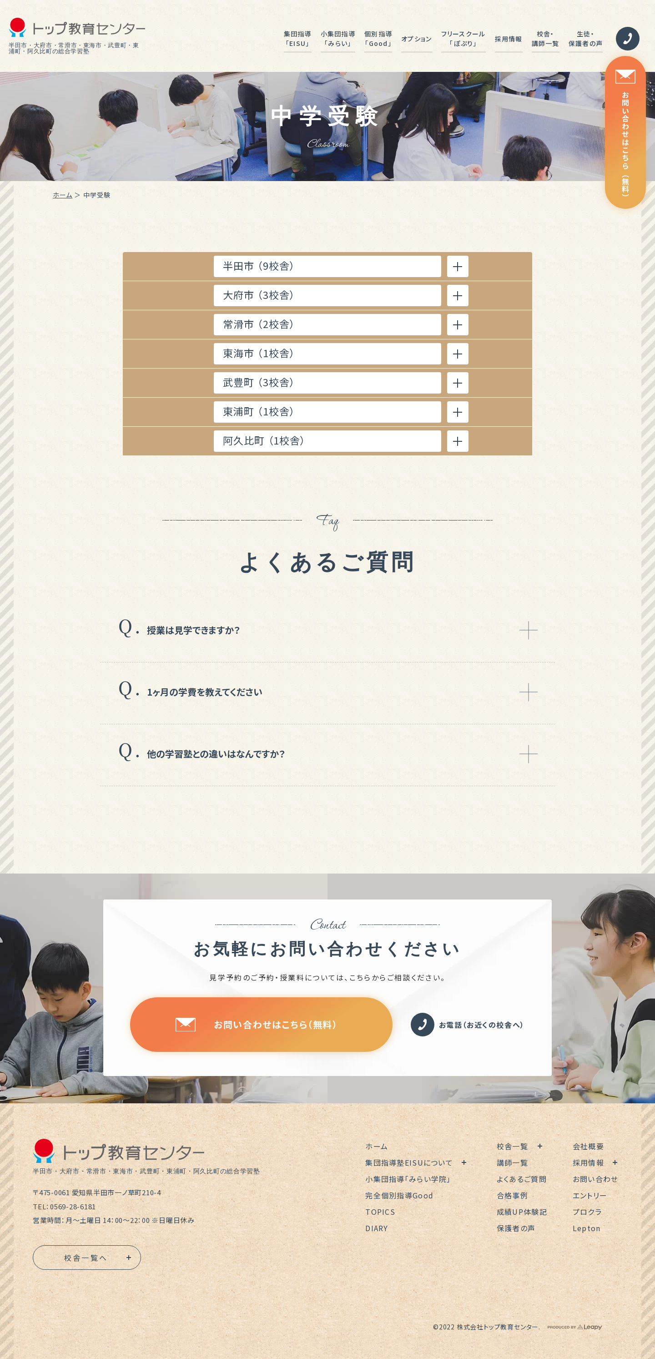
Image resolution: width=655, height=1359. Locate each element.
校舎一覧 (512, 1146)
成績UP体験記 (522, 1211)
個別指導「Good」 (378, 38)
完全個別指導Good (399, 1195)
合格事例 (512, 1195)
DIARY (376, 1228)
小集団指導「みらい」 (338, 38)
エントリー (590, 1195)
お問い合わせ (596, 1178)
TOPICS (380, 1211)
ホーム (62, 194)
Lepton (587, 1228)
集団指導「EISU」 (298, 38)
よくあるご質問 (522, 1178)
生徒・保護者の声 (586, 38)
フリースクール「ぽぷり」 (463, 38)
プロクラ (587, 1211)
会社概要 (588, 1146)
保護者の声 (516, 1228)
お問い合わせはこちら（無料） (625, 135)
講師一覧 (512, 1162)
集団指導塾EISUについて (409, 1162)
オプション (416, 38)
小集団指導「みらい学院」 (408, 1178)
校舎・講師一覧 (545, 38)
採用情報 (509, 38)
